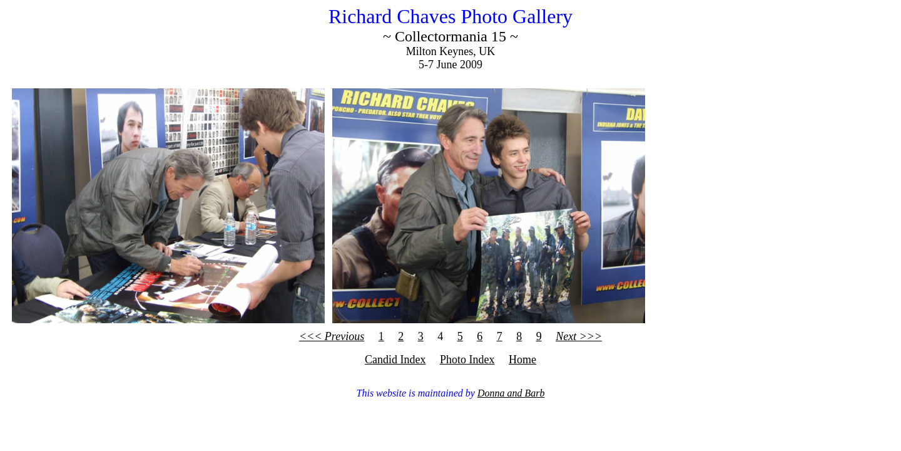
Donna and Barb (511, 393)
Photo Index (467, 359)
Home (522, 359)
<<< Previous (331, 336)
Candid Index (395, 359)
